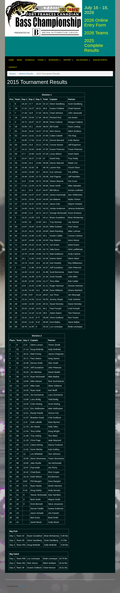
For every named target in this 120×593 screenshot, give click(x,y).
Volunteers (83, 60)
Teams (42, 60)
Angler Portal (100, 60)
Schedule (30, 60)
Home (11, 60)
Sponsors (55, 60)
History (68, 60)
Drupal (22, 586)
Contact (13, 67)
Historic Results (26, 73)
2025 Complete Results (93, 45)
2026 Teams (96, 32)
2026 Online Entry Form (96, 22)
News (19, 60)
